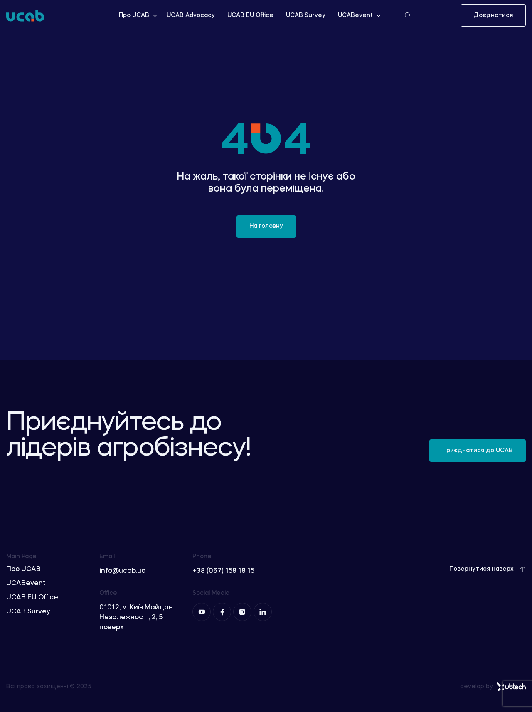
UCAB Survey (305, 15)
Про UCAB (138, 15)
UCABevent (360, 15)
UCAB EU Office (250, 15)
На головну (266, 226)
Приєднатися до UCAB (477, 450)
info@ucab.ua (122, 571)
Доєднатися (493, 15)
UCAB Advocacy (191, 15)
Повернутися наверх (487, 569)
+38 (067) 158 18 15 (223, 571)
